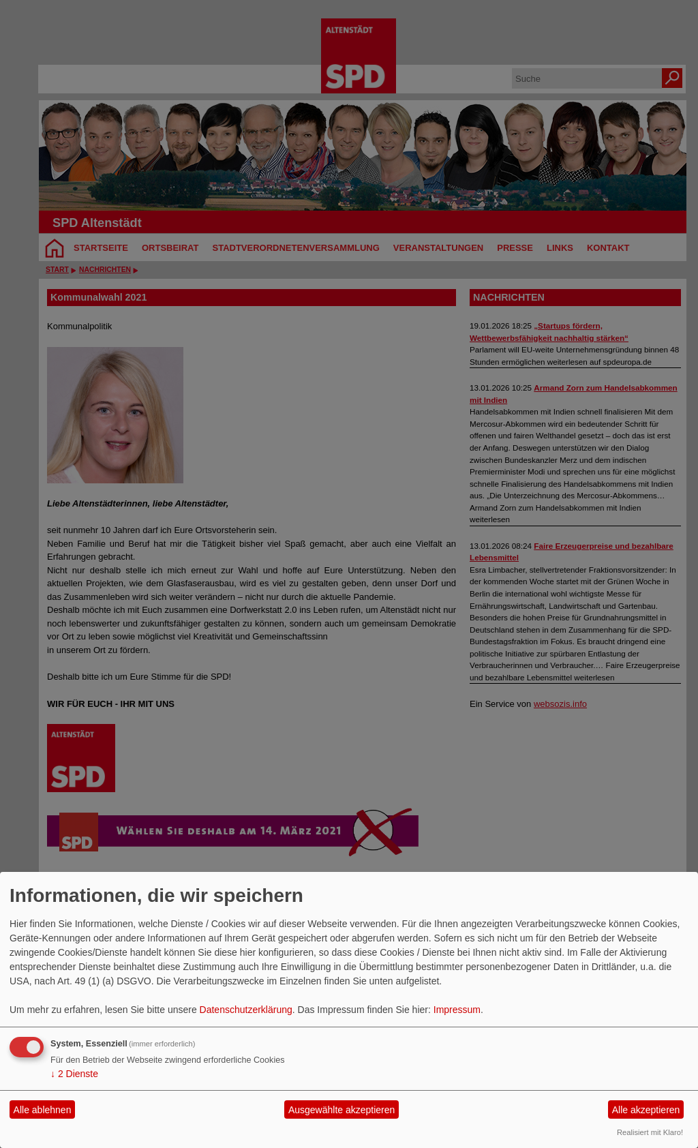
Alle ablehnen (43, 1109)
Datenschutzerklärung (246, 1009)
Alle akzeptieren (646, 1109)
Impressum (457, 1009)
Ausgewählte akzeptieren (341, 1109)
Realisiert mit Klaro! (650, 1132)
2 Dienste (74, 1073)
